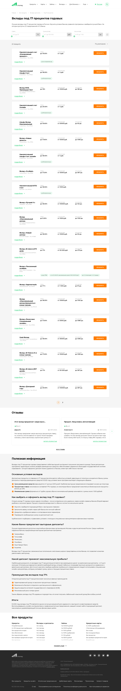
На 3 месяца (40, 630)
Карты (44, 4)
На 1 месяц (40, 626)
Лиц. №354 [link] (30, 58)
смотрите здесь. (50, 666)
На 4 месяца (40, 633)
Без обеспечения (17, 633)
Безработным (90, 640)
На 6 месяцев (41, 637)
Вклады (63, 4)
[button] (98, 4)
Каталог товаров (102, 681)
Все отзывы (60, 449)
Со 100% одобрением (68, 633)
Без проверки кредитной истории (22, 637)
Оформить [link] (100, 53)
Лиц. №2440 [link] (33, 306)
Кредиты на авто (29, 681)
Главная (14, 12)
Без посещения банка (93, 633)
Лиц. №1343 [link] (32, 286)
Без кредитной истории (19, 630)
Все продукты (23, 12)
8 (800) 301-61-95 (65, 668)
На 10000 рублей (66, 628)
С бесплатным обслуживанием (95, 628)
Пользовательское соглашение (50, 686)
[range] (26, 34)
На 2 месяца (40, 628)
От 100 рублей (65, 635)
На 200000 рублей (67, 640)
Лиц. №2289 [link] (33, 236)
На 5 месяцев (41, 635)
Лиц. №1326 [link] (30, 74)
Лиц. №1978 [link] (22, 93)
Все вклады (78, 681)
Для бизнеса (74, 4)
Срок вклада (77, 31)
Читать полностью (50, 441)
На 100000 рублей (67, 626)
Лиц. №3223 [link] (23, 340)
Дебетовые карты (65, 681)
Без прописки (16, 640)
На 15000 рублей (66, 637)
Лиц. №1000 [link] (28, 189)
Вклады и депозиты (35, 12)
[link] (90, 655)
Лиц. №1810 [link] (22, 254)
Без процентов (90, 635)
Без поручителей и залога (20, 635)
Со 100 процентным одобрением (22, 628)
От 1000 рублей (66, 630)
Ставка (13, 31)
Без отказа (89, 630)
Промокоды (89, 681)
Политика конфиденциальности (75, 686)
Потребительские (17, 626)
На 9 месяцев (41, 640)
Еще (85, 4)
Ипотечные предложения (47, 681)
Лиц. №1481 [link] (29, 204)
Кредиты (34, 4)
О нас (34, 686)
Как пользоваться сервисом (99, 686)
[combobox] (101, 44)
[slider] (26, 36)
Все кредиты (16, 681)
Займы (53, 4)
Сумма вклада (46, 31)
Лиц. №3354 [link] (32, 325)
